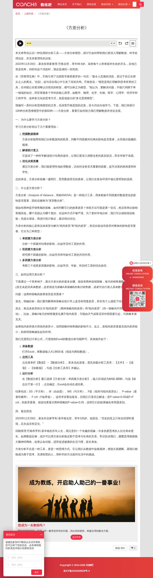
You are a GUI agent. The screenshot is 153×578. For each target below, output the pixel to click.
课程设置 (91, 4)
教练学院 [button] (107, 4)
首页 (17, 13)
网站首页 (62, 4)
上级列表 (28, 13)
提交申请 (76, 537)
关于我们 (77, 4)
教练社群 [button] (124, 4)
